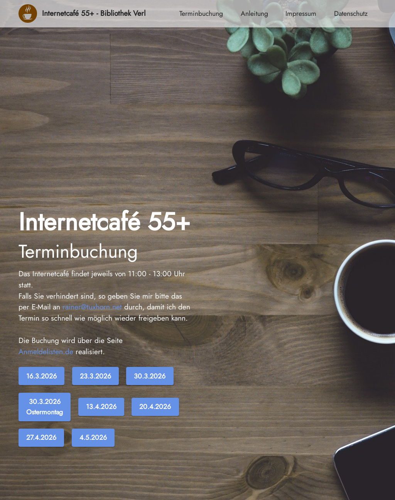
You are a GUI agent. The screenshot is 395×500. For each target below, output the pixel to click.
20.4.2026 (155, 407)
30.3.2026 (149, 376)
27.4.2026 (41, 437)
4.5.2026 (93, 437)
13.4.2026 (101, 407)
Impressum (300, 13)
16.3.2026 (41, 376)
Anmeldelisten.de (46, 351)
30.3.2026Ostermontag (44, 407)
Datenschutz (351, 13)
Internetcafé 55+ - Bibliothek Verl (93, 13)
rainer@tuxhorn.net (92, 306)
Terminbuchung (201, 13)
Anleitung (254, 13)
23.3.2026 (95, 376)
